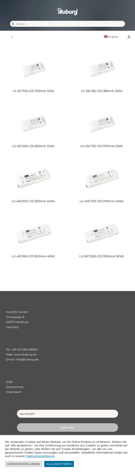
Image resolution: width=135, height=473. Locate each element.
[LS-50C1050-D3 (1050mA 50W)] (101, 234)
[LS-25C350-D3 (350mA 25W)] (101, 69)
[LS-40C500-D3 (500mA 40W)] (33, 179)
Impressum (14, 392)
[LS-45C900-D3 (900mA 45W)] (33, 234)
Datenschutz (15, 387)
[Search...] (67, 24)
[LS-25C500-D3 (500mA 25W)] (33, 124)
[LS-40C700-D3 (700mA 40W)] (101, 179)
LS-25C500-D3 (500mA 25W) (33, 146)
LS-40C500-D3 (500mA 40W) (33, 201)
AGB (9, 382)
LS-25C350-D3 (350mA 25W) (101, 91)
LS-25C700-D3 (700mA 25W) (101, 146)
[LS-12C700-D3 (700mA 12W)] (33, 69)
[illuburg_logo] (67, 7)
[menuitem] (114, 36)
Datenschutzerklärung (40, 456)
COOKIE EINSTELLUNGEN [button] (23, 463)
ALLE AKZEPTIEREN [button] (59, 463)
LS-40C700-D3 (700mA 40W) (102, 201)
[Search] (13, 24)
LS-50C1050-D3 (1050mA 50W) (101, 256)
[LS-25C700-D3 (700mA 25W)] (101, 124)
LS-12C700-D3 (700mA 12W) (33, 91)
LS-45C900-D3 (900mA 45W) (33, 256)
